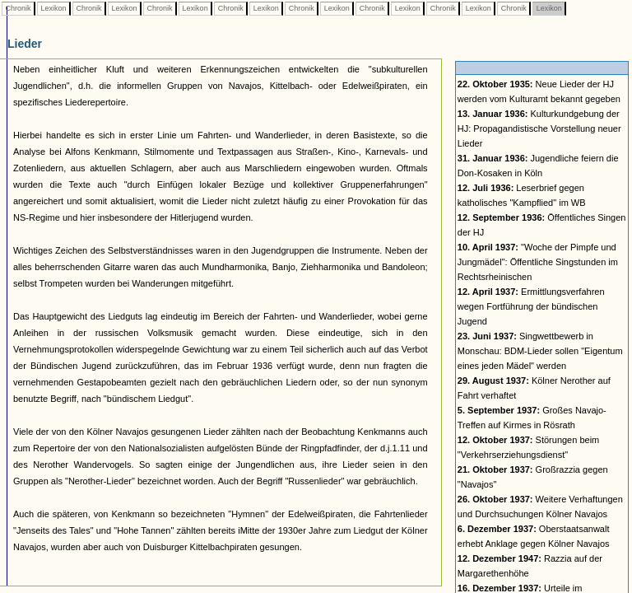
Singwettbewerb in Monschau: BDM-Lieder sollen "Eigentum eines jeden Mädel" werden (540, 351)
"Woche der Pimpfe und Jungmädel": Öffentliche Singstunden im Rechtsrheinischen (538, 262)
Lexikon (53, 8)
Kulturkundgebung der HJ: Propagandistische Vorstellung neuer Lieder (539, 128)
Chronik (18, 8)
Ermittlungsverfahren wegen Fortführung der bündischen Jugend (531, 306)
